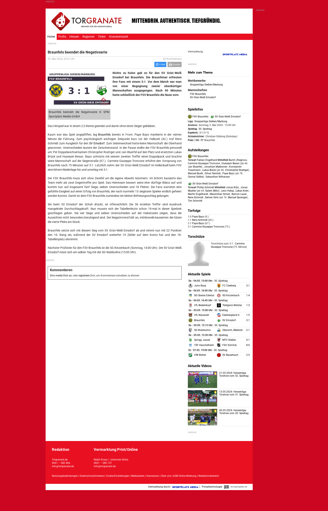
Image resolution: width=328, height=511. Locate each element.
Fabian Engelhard (207, 160)
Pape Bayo (228, 173)
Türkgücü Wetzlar (232, 305)
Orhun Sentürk (213, 173)
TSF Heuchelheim (204, 345)
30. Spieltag (205, 128)
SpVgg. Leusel (202, 339)
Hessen (74, 36)
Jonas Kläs (232, 187)
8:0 (248, 345)
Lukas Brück (209, 170)
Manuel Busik (195, 173)
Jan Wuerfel (194, 166)
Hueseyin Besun (231, 163)
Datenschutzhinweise (92, 475)
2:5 (248, 354)
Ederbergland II (230, 315)
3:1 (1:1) (204, 132)
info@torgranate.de (63, 466)
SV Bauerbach (230, 354)
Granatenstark (118, 36)
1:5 (248, 315)
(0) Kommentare (172, 58)
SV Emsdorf (97, 143)
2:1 (248, 330)
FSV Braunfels (198, 94)
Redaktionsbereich (208, 475)
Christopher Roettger (236, 170)
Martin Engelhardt (198, 194)
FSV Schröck (229, 345)
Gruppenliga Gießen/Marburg (206, 84)
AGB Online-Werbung (184, 475)
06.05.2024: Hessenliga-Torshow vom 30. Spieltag (234, 412)
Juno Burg (200, 285)
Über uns (166, 475)
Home (51, 36)
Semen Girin (212, 197)
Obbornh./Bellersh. (232, 330)
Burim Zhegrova (238, 160)
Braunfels (104, 134)
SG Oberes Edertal (204, 295)
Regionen (88, 36)
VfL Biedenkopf (202, 305)
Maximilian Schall (220, 194)
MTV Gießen (229, 339)
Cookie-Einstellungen (117, 475)
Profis (62, 36)
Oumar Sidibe (195, 176)
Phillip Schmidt (205, 187)
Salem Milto (212, 190)
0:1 (248, 339)
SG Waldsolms (202, 330)
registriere (84, 275)
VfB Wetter (200, 354)
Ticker (102, 36)
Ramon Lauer (239, 194)
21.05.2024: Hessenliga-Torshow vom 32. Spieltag (234, 374)
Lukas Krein (242, 190)
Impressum (152, 475)
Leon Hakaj (227, 190)
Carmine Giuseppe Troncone (204, 163)
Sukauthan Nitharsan (218, 176)
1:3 (248, 305)
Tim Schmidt (195, 200)
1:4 (248, 295)
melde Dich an (64, 275)
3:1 (248, 285)
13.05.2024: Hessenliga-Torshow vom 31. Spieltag (234, 393)
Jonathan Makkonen (215, 166)
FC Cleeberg (229, 285)
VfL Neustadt (201, 315)
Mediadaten (138, 475)
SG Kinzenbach (231, 295)
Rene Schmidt (195, 197)
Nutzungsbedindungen (65, 475)
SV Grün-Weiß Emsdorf (203, 97)
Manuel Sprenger (237, 197)
